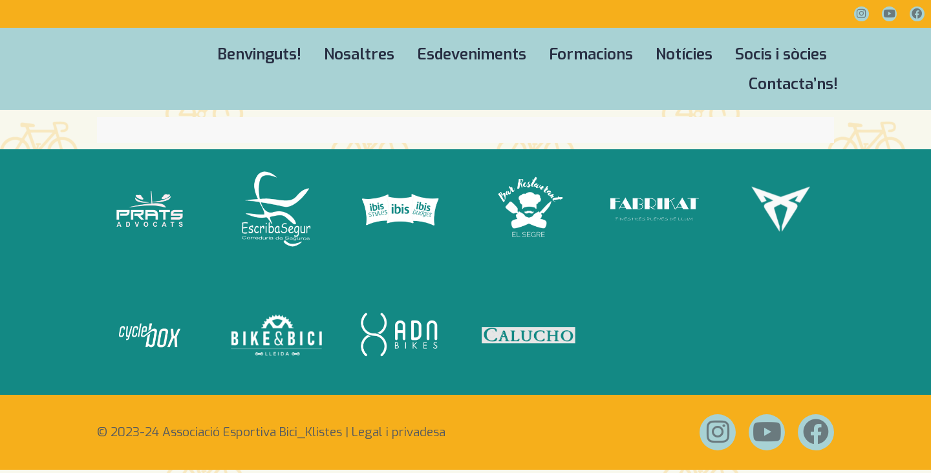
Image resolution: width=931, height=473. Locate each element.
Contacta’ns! (793, 84)
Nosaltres (359, 54)
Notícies (684, 54)
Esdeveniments (471, 54)
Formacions (591, 54)
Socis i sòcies (781, 54)
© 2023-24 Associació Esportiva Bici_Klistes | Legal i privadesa (271, 434)
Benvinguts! (259, 54)
